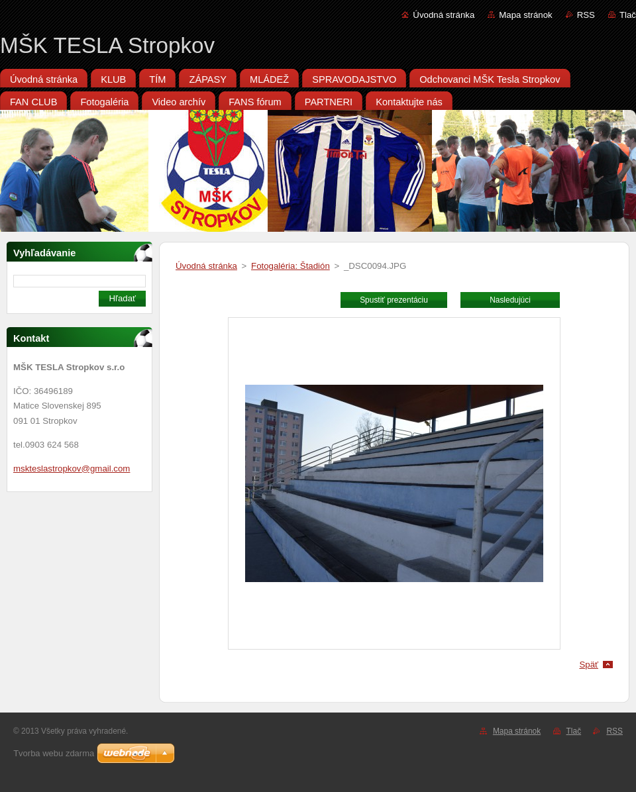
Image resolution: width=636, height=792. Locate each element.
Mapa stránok (525, 15)
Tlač (627, 15)
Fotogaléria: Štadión (290, 266)
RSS (586, 15)
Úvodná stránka (443, 15)
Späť (588, 664)
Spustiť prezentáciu (394, 300)
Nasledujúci (510, 300)
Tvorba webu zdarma (53, 753)
